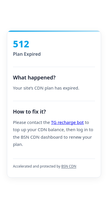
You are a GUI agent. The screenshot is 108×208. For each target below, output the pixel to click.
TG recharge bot (67, 122)
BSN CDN (68, 166)
